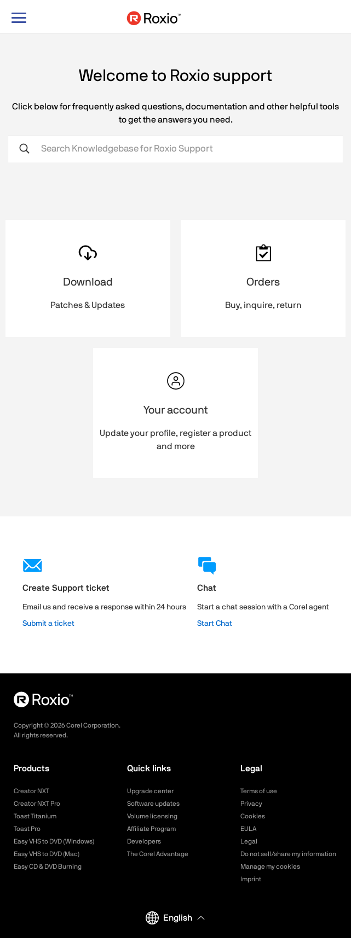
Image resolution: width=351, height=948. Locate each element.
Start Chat (214, 623)
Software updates (153, 803)
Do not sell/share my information (288, 854)
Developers (144, 841)
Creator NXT (31, 791)
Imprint (250, 879)
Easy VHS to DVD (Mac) (46, 854)
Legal (248, 841)
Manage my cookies (270, 866)
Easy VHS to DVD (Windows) (54, 841)
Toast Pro (27, 828)
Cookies (252, 816)
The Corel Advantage (157, 854)
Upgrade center (150, 791)
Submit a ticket (48, 623)
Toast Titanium (35, 816)
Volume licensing (152, 816)
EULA (248, 828)
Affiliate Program (151, 828)
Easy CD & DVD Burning (48, 866)
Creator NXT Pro (37, 803)
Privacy (251, 803)
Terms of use (258, 791)
